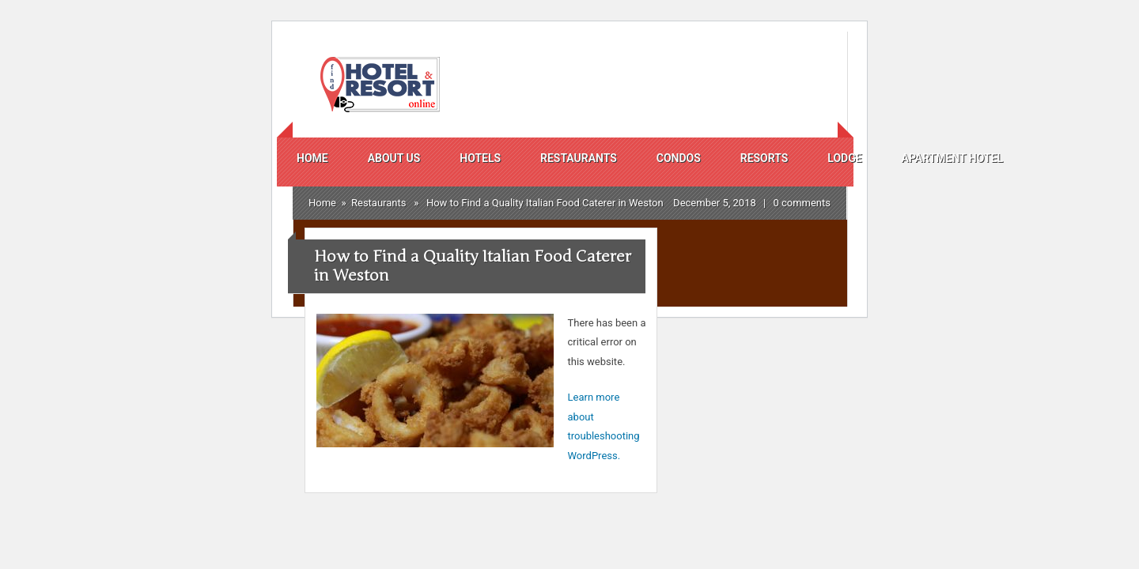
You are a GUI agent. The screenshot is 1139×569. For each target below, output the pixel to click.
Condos (679, 158)
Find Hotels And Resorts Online (378, 84)
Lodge (844, 158)
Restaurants (578, 158)
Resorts (764, 158)
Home (312, 158)
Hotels (480, 158)
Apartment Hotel (952, 158)
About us (394, 158)
